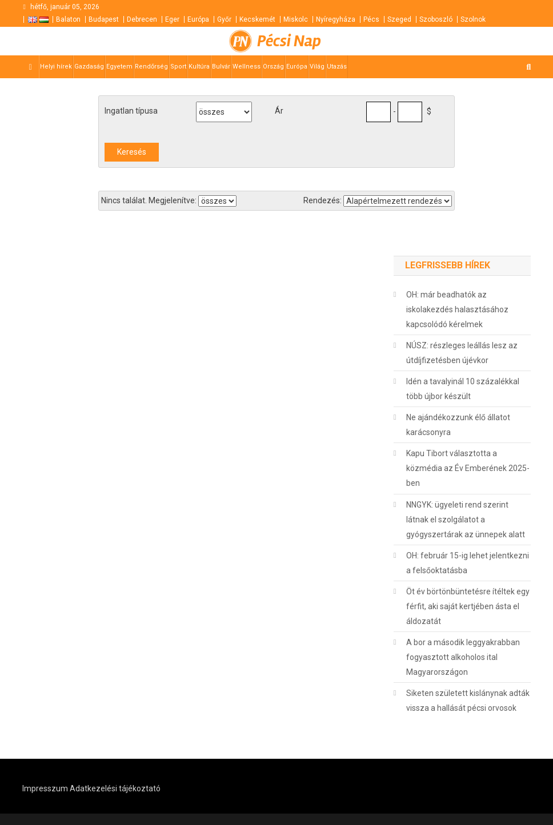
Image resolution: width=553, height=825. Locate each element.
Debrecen (142, 19)
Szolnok (473, 19)
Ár (279, 110)
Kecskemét (257, 19)
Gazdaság (89, 66)
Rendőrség (151, 66)
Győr (224, 19)
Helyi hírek (56, 66)
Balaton (68, 19)
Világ (317, 66)
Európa (198, 19)
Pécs (371, 19)
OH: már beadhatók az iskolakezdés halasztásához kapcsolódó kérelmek (457, 309)
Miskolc (295, 19)
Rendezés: (322, 200)
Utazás (337, 66)
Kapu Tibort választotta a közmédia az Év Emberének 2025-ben (468, 468)
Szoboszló (435, 19)
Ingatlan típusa (131, 110)
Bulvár (221, 66)
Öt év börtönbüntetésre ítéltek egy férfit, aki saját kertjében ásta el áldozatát (468, 606)
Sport (178, 66)
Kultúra (199, 66)
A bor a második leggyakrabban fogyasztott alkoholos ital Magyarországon (463, 657)
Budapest (104, 19)
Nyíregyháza (335, 19)
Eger (172, 19)
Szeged (399, 19)
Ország (273, 66)
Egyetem (119, 66)
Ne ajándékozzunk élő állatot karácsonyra (458, 425)
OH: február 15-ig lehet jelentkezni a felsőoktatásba (467, 563)
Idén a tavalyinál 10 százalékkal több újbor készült (462, 389)
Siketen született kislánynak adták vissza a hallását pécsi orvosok (468, 701)
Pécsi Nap (289, 41)
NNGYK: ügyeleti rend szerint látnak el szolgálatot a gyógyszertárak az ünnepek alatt (465, 519)
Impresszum (45, 788)
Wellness (247, 66)
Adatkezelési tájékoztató (115, 788)
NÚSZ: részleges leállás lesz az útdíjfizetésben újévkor (462, 353)
